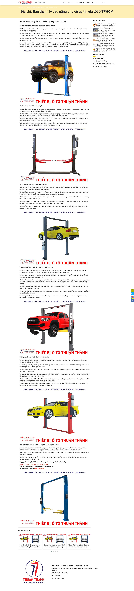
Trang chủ (20, 7)
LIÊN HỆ (104, 2)
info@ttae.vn (56, 575)
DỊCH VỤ (90, 2)
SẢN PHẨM (80, 2)
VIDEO (97, 2)
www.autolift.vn (39, 468)
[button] (51, 551)
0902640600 (64, 573)
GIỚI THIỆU (70, 2)
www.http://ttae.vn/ (58, 578)
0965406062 (56, 573)
